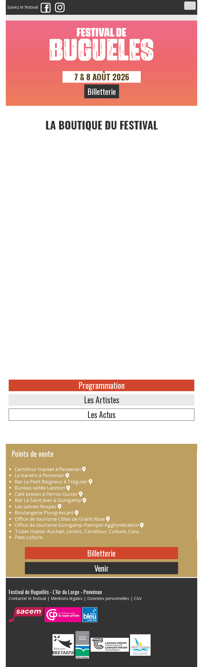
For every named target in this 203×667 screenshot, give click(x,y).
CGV (138, 598)
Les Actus (101, 414)
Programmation (101, 385)
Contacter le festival (27, 598)
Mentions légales (67, 598)
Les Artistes (101, 400)
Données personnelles (108, 598)
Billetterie (101, 91)
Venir (101, 568)
